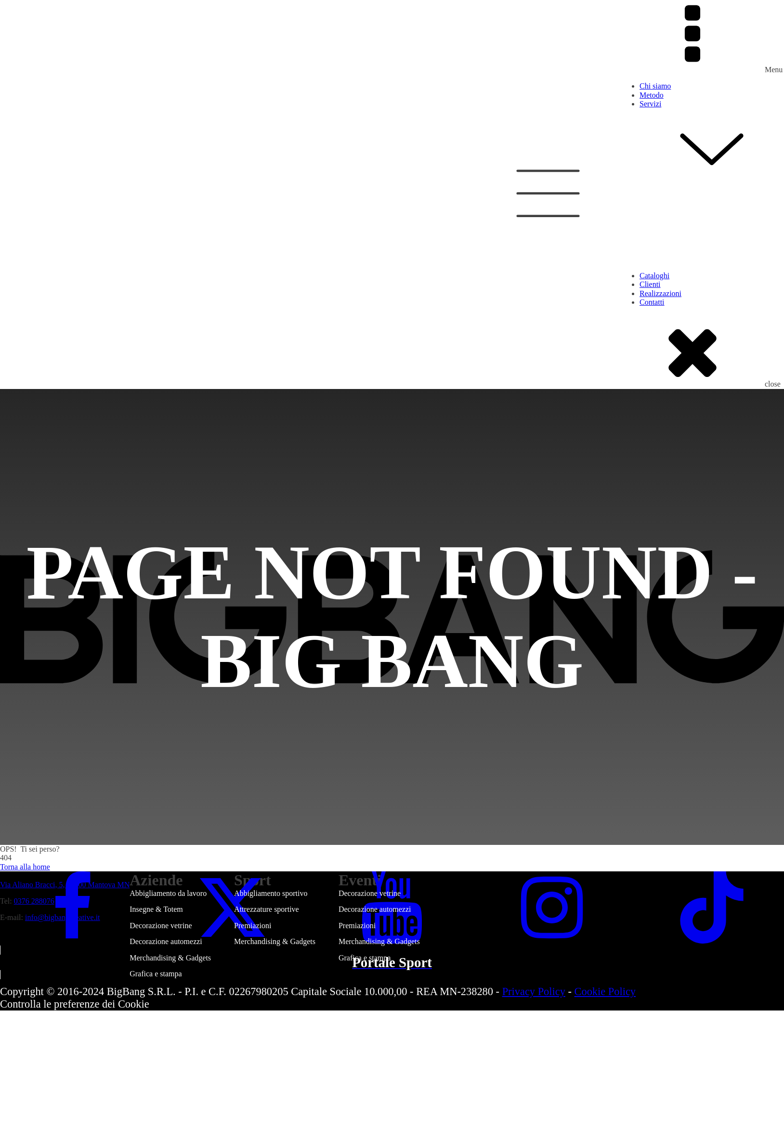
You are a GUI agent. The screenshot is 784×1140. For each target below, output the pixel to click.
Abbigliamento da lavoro (168, 893)
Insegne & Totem (156, 909)
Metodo (652, 95)
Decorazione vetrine (161, 925)
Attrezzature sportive (266, 909)
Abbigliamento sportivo (270, 893)
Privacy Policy (533, 991)
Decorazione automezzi (166, 941)
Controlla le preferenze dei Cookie (74, 1004)
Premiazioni (252, 925)
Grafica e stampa (156, 974)
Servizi (712, 141)
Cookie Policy (605, 991)
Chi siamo (655, 86)
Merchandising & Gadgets (170, 958)
